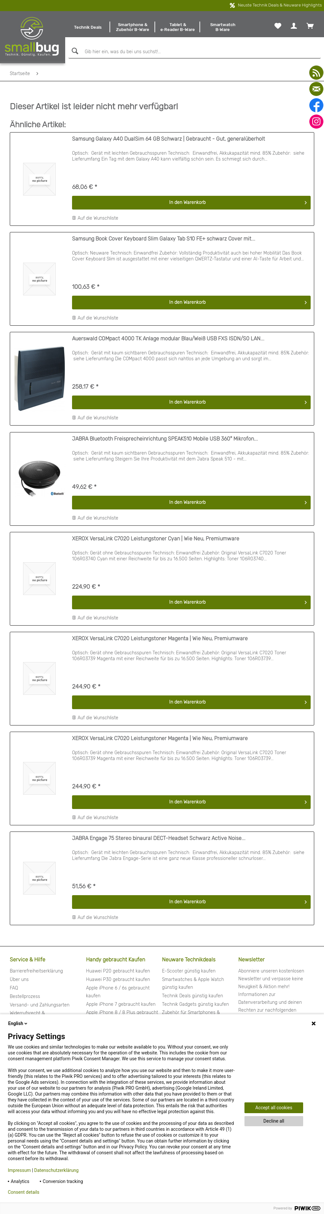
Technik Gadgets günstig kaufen (195, 1004)
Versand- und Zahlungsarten (39, 1005)
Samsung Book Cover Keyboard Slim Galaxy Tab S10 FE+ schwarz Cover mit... (163, 239)
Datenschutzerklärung (56, 1170)
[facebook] (316, 105)
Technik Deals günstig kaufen (192, 996)
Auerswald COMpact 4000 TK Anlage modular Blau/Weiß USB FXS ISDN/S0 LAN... (168, 338)
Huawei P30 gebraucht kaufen (118, 979)
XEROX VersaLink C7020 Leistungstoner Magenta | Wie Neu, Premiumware (160, 638)
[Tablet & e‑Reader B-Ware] (177, 27)
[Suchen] (74, 51)
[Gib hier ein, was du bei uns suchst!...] (194, 51)
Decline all (273, 1121)
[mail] (316, 89)
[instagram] (316, 122)
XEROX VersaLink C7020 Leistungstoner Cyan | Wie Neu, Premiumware (155, 539)
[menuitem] (87, 27)
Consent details (23, 1192)
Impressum (19, 1170)
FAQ (14, 988)
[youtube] (316, 73)
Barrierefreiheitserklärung (36, 971)
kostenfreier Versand (152, 5)
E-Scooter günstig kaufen (188, 971)
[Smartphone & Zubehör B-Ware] (132, 27)
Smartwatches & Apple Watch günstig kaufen (193, 983)
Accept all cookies (273, 1107)
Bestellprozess (25, 996)
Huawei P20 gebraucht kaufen (118, 971)
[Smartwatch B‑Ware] (222, 27)
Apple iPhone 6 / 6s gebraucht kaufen (118, 992)
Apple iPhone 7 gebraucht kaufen (120, 1004)
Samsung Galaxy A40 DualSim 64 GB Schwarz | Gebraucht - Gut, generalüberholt (168, 139)
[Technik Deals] (87, 27)
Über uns (19, 979)
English (18, 1023)
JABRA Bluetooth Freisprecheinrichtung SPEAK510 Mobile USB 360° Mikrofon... (165, 439)
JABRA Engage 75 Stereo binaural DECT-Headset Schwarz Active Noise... (158, 838)
